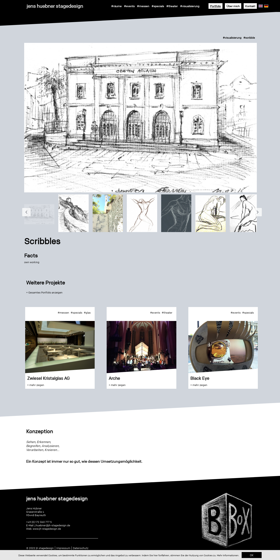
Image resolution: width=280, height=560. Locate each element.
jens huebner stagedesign (55, 6)
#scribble (249, 37)
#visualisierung (189, 6)
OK (252, 555)
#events (129, 6)
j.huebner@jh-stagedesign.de (52, 525)
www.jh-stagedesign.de (47, 528)
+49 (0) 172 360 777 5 (39, 522)
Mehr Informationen (227, 555)
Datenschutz (80, 548)
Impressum (63, 548)
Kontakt (250, 6)
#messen (143, 6)
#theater (172, 6)
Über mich (233, 6)
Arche (114, 378)
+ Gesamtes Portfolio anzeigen (44, 292)
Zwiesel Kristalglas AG (48, 378)
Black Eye (199, 378)
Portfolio (215, 6)
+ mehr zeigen (35, 385)
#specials (158, 6)
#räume (116, 6)
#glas (87, 312)
